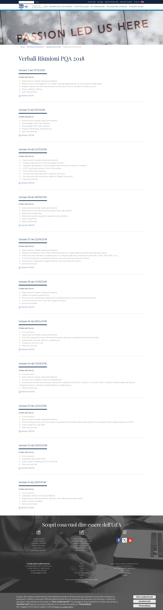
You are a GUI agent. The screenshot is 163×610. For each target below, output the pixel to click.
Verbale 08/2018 (27, 225)
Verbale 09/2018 (27, 183)
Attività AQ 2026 (81, 7)
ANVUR (81, 566)
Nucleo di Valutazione (125, 566)
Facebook (119, 540)
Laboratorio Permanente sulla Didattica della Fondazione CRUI (81, 581)
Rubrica (136, 2)
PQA (46, 7)
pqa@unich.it (40, 573)
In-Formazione (97, 7)
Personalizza (144, 606)
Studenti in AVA (136, 7)
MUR (81, 564)
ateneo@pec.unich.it (83, 541)
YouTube (130, 540)
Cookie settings (124, 573)
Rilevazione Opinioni (117, 7)
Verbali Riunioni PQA (53, 47)
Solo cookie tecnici (144, 597)
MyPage (100, 2)
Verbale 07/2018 (27, 267)
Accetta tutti (144, 601)
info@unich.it (83, 539)
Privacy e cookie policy (63, 607)
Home (22, 47)
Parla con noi (124, 570)
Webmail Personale (111, 2)
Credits (124, 575)
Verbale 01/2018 (27, 508)
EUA (81, 577)
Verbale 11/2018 (27, 96)
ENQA (81, 575)
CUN (81, 568)
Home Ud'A (92, 2)
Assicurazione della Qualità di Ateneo (124, 564)
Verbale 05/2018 (27, 349)
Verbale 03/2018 (27, 431)
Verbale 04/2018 (27, 392)
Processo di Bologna (81, 573)
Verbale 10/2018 (27, 135)
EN (142, 2)
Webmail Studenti (126, 2)
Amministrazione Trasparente (124, 568)
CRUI (81, 570)
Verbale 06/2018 (27, 307)
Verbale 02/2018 (27, 468)
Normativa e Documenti (60, 7)
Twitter (124, 540)
